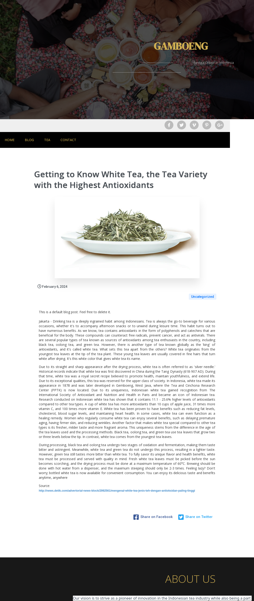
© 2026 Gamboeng (127, 593)
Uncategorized (202, 264)
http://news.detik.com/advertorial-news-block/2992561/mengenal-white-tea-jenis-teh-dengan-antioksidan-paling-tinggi (117, 458)
